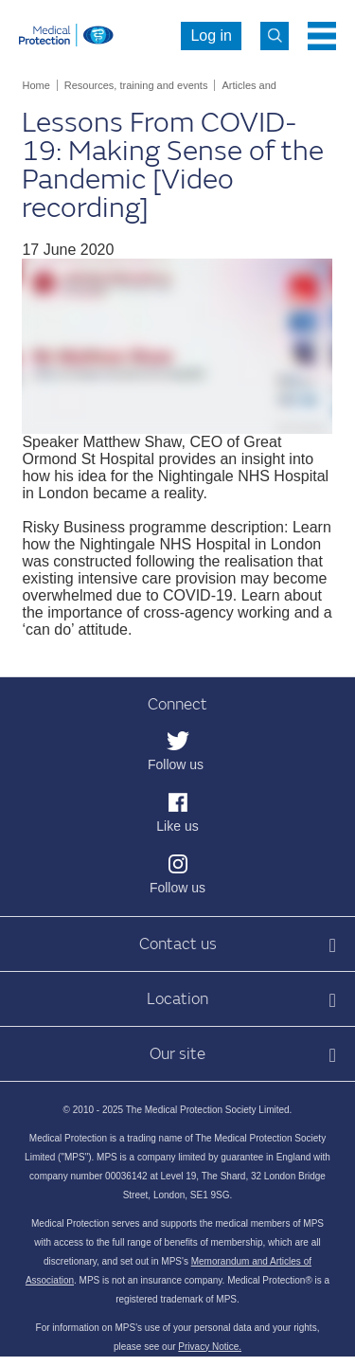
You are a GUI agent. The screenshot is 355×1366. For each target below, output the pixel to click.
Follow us (176, 764)
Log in (211, 35)
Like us (177, 826)
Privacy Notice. (209, 1346)
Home (35, 85)
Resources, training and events (136, 85)
